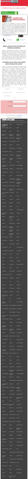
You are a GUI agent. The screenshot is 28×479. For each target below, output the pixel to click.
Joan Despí (4, 342)
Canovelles (4, 346)
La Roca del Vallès (12, 141)
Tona (10, 339)
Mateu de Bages (12, 394)
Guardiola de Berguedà (4, 326)
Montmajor (4, 424)
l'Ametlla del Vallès (20, 264)
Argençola (11, 209)
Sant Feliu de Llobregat (18, 155)
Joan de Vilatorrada (5, 308)
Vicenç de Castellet (20, 346)
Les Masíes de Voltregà (11, 190)
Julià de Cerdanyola (20, 339)
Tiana (3, 445)
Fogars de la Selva (12, 421)
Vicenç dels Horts (19, 411)
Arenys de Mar (11, 366)
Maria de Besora (19, 158)
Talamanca (18, 202)
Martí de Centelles (20, 431)
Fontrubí (18, 161)
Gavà (10, 247)
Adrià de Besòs (4, 141)
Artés (3, 209)
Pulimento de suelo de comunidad (7, 92)
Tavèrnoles (11, 199)
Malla (3, 219)
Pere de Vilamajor (12, 349)
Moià (17, 448)
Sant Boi (10, 455)
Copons (3, 390)
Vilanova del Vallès (20, 370)
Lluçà (3, 243)
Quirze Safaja (11, 438)
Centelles (18, 400)
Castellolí (3, 435)
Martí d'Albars (11, 288)
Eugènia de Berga (19, 380)
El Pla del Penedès (12, 312)
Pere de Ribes (11, 411)
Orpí (3, 469)
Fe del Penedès (19, 435)
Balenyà (18, 315)
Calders (3, 476)
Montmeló (11, 202)
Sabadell (3, 332)
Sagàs (18, 240)
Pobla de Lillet (19, 274)
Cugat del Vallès (12, 332)
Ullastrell (3, 407)
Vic (2, 281)
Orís (17, 353)
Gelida (18, 230)
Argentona (18, 363)
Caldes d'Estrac (19, 472)
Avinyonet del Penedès (11, 217)
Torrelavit (11, 445)
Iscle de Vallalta (19, 308)
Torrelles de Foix (12, 182)
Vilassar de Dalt (19, 271)
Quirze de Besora (12, 165)
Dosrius (3, 230)
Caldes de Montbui (20, 301)
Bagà (10, 131)
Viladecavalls (11, 213)
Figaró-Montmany (12, 178)
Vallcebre (3, 380)
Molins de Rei (4, 254)
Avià (17, 206)
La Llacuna (4, 148)
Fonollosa (11, 284)
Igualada (3, 394)
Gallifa (18, 359)
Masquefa (11, 441)
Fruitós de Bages (12, 387)
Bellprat (3, 223)
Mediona (10, 363)
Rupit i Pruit (11, 291)
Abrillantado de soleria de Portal (21, 92)
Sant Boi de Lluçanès (4, 456)
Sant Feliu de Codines (4, 159)
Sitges (10, 465)
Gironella (10, 144)
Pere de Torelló (19, 349)
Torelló (18, 291)
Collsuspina (11, 390)
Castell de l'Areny (12, 185)
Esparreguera (19, 390)
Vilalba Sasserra (19, 469)
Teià (3, 428)
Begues (10, 359)
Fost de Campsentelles (4, 439)
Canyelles (11, 342)
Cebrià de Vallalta (5, 168)
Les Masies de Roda (20, 189)
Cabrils (18, 131)
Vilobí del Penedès (5, 151)
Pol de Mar (18, 288)
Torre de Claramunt (20, 445)
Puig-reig (18, 185)
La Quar (18, 141)
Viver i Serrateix (19, 148)
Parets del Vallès (5, 247)
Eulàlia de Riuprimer (12, 380)
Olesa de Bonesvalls (5, 250)
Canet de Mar (11, 346)
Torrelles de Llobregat (11, 159)
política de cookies (10, 1)
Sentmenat (4, 161)
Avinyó (10, 472)
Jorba (17, 192)
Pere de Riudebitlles (12, 305)
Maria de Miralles (5, 137)
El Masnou (18, 312)
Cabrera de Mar (4, 465)
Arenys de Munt (4, 366)
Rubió (18, 254)
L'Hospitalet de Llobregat (4, 166)
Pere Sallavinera (4, 291)
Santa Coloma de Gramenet (5, 384)
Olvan (3, 356)
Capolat (18, 414)
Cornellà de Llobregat (11, 231)
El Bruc (18, 226)
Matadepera (4, 441)
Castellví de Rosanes (5, 404)
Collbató (3, 312)
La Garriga (18, 260)
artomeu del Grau (19, 455)
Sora (3, 363)
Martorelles (11, 383)
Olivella (18, 356)
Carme (18, 295)
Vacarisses (11, 172)
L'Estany (3, 264)
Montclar (3, 359)
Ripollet (10, 151)
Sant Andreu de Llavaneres (11, 371)
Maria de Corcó (4, 329)
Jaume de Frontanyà (12, 308)
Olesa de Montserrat (20, 247)
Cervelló (3, 267)
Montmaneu (19, 421)
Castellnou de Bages (20, 209)
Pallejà (10, 448)
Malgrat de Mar (11, 223)
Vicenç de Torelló (5, 414)
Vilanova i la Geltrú (5, 274)
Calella (10, 254)
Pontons (10, 397)
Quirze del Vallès (19, 438)
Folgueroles (18, 284)
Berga (3, 370)
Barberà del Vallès (20, 168)
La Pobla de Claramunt (11, 374)
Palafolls (18, 233)
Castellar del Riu (5, 462)
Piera (10, 301)
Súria (17, 172)
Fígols (3, 178)
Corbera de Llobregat (18, 388)
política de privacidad (19, 115)
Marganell (11, 322)
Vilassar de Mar (4, 339)
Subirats (3, 175)
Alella (18, 127)
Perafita (18, 243)
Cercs (10, 400)
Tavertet (3, 199)
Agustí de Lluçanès (5, 127)
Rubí (3, 260)
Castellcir (11, 219)
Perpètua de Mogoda (20, 452)
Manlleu (3, 288)
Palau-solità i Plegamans (11, 234)
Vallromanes (4, 189)
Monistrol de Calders (18, 135)
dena (10, 298)
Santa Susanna (4, 226)
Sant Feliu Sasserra (5, 305)
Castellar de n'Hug (12, 462)
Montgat (10, 428)
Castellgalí (4, 452)
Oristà (10, 469)
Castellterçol (19, 404)
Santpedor (18, 223)
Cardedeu (3, 411)
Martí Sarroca (4, 431)
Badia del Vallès (12, 271)
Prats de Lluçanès (5, 397)
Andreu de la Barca (20, 124)
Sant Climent (4, 144)
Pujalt (3, 400)
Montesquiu (4, 202)
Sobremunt (11, 240)
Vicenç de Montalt (20, 165)
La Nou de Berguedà (20, 373)
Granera (18, 281)
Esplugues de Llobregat (18, 179)
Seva (17, 465)
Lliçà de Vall (11, 250)
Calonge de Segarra (5, 387)
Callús (18, 267)
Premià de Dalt (4, 240)
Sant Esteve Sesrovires (11, 330)
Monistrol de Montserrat (11, 135)
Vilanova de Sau (19, 322)
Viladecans (18, 213)
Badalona (3, 216)
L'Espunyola (11, 264)
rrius (17, 216)
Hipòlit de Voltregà (20, 175)
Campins (18, 383)
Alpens (10, 127)
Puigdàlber (11, 435)
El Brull (18, 144)
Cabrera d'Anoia (12, 148)
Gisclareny (4, 284)
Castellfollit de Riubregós (18, 183)
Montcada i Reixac (5, 448)
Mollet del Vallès (19, 305)
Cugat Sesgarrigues (5, 373)
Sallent (10, 267)
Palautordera (19, 329)
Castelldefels (19, 298)
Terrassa (18, 462)
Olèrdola (3, 298)
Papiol (10, 424)
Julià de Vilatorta (19, 407)
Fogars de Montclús (5, 421)
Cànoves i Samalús (20, 342)
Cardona (18, 219)
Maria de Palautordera (11, 227)
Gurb (10, 281)
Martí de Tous (11, 431)
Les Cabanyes (11, 192)
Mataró (10, 124)
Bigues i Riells (19, 366)
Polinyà (10, 274)
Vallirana (18, 199)
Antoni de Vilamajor (12, 353)
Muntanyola (11, 168)
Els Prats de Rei (19, 441)
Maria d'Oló (11, 407)
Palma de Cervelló (20, 424)
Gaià (10, 161)
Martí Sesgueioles (19, 394)
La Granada (11, 260)
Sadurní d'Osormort (12, 414)
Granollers (18, 325)
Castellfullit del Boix (12, 452)
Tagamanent (4, 206)
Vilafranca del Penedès (4, 213)
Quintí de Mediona (5, 353)
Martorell (3, 322)
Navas (3, 233)
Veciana (3, 472)
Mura (17, 257)
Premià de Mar (11, 243)
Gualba (10, 325)
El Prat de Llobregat (12, 315)
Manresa (3, 257)
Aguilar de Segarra (5, 182)
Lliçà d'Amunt (19, 250)
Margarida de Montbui (18, 429)
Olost (10, 356)
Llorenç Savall (19, 151)
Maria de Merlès (12, 137)
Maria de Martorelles (4, 302)
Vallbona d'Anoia (5, 172)
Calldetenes (4, 271)
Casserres (11, 295)
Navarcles (11, 257)
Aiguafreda (4, 131)
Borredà (10, 206)
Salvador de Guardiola (4, 350)
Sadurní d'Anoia (19, 332)
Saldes (10, 175)
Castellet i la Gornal (5, 185)
